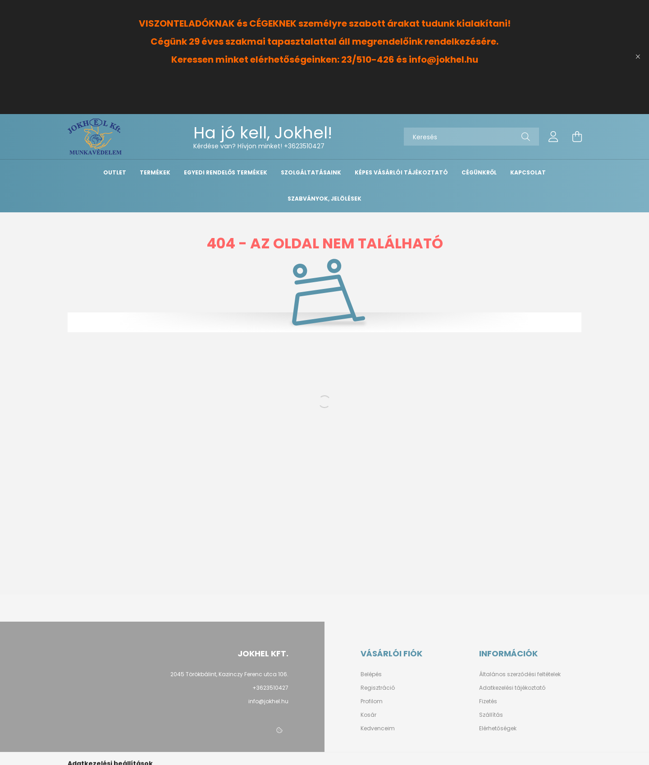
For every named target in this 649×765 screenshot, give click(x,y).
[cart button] (577, 137)
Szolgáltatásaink (311, 172)
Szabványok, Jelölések (324, 198)
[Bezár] (637, 57)
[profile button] (553, 137)
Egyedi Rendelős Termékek (225, 172)
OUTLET (114, 172)
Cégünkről (479, 172)
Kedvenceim (378, 728)
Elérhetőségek (497, 728)
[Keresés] (471, 137)
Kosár (368, 715)
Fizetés (488, 701)
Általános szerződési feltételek (520, 674)
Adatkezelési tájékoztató (512, 688)
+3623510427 (304, 146)
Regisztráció (378, 688)
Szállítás (491, 715)
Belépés (371, 674)
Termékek (155, 172)
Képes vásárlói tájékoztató (401, 172)
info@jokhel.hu (268, 701)
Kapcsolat (528, 172)
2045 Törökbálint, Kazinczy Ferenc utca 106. (229, 674)
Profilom (372, 701)
